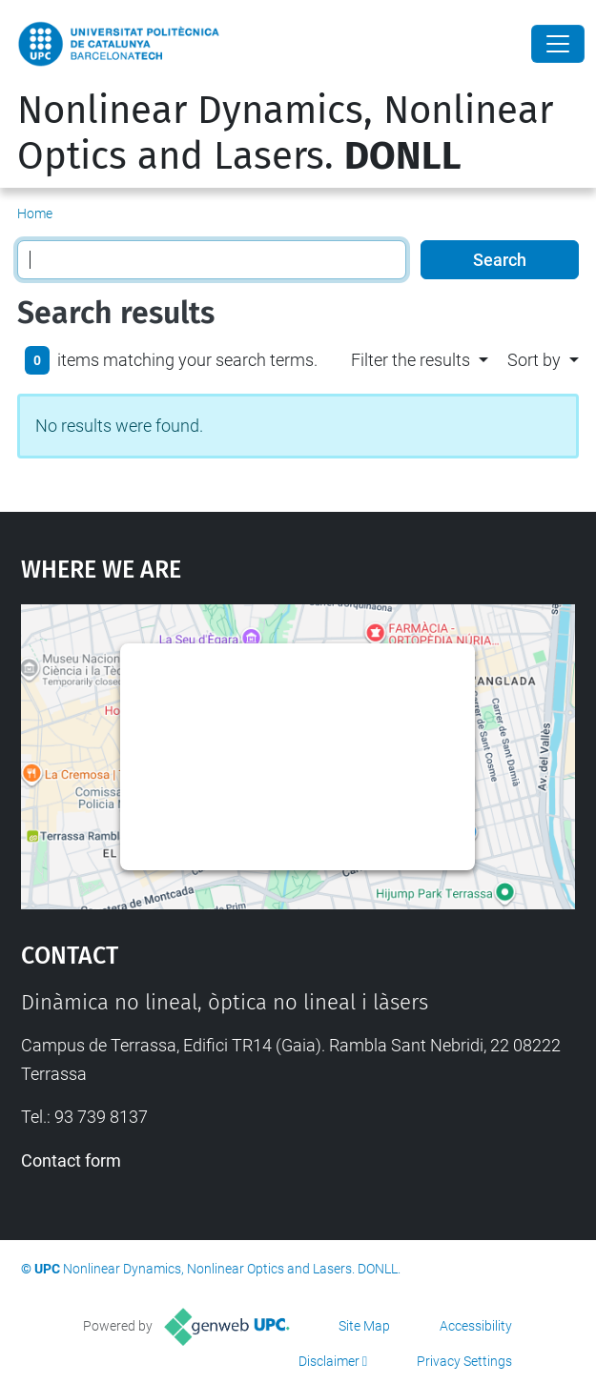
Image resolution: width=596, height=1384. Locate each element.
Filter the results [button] (410, 360)
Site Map (364, 1325)
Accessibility (476, 1325)
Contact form (71, 1160)
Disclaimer (329, 1361)
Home (34, 213)
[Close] (558, 44)
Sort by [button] (534, 360)
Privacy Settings (464, 1361)
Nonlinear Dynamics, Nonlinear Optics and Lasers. (285, 133)
